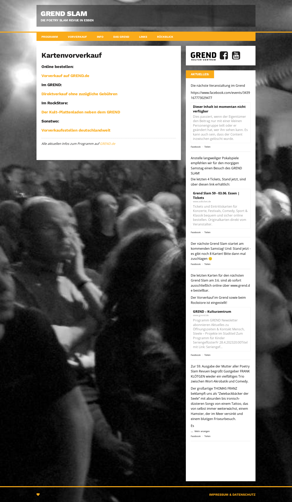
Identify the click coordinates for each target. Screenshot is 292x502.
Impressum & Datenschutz (232, 494)
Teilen (207, 146)
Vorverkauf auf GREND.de (65, 75)
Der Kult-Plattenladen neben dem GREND (80, 112)
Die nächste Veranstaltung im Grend (220, 91)
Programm (49, 36)
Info (100, 36)
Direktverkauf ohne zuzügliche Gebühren (79, 93)
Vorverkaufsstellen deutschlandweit (75, 130)
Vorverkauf (77, 36)
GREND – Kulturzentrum (212, 311)
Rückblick (165, 36)
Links (143, 36)
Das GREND (121, 36)
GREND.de (107, 143)
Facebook (196, 146)
